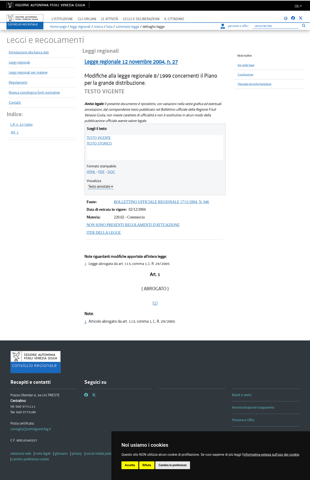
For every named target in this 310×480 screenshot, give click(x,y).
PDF (101, 171)
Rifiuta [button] (147, 465)
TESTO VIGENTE (99, 137)
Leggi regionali (19, 62)
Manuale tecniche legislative (254, 84)
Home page (58, 26)
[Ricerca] (276, 26)
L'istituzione (62, 19)
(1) (155, 303)
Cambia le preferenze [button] (173, 465)
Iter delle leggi (246, 65)
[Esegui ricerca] (303, 25)
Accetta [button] (130, 465)
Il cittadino (174, 19)
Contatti (15, 102)
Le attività (109, 19)
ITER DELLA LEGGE (104, 233)
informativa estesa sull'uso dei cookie (271, 455)
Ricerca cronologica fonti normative (34, 92)
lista (109, 26)
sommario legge (127, 26)
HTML (91, 171)
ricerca (98, 26)
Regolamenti (18, 82)
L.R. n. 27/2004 (21, 124)
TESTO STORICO (99, 143)
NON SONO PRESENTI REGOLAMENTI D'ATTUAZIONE (133, 225)
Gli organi (87, 19)
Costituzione (245, 75)
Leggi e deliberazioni (141, 19)
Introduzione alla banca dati (29, 52)
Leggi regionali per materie (28, 72)
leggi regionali (80, 26)
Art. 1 (15, 132)
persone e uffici (234, 26)
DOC (111, 171)
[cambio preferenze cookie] (30, 459)
